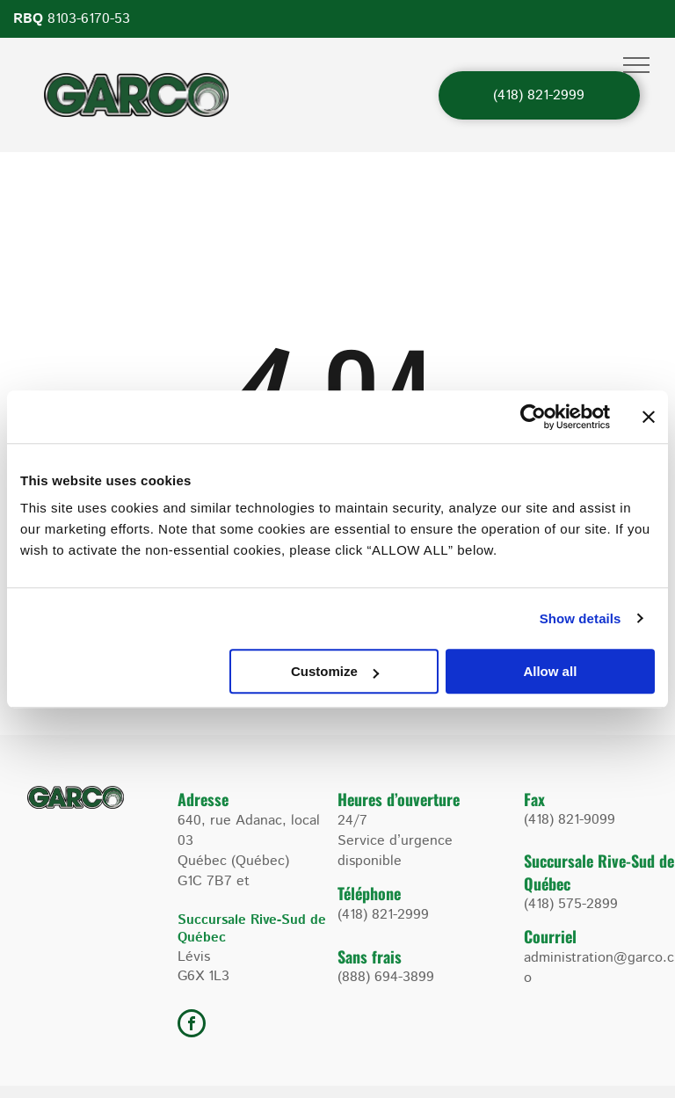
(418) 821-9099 (569, 820)
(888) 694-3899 (386, 977)
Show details (580, 618)
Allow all (550, 671)
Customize (335, 671)
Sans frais (370, 956)
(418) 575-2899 (571, 904)
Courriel (550, 936)
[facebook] (192, 1025)
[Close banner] (648, 417)
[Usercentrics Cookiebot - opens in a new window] (533, 417)
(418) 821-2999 (383, 915)
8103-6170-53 (88, 19)
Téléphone (369, 893)
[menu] (636, 65)
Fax (534, 799)
